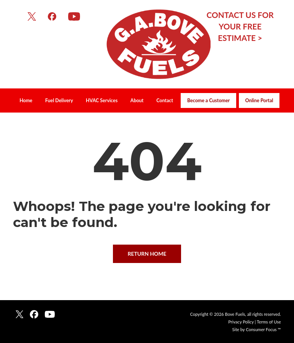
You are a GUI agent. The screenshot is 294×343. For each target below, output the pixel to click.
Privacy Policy (240, 321)
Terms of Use (269, 321)
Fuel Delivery (59, 100)
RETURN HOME (146, 253)
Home (26, 100)
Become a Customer (208, 100)
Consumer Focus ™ (263, 329)
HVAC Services (102, 100)
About (137, 100)
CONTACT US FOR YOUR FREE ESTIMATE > (240, 26)
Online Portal (259, 100)
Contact (164, 100)
